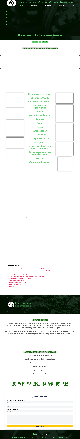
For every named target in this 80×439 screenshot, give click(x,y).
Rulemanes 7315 (12, 286)
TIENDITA (73, 5)
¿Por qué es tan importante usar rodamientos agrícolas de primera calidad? (27, 276)
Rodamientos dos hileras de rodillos (17, 272)
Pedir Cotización (40, 426)
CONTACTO (61, 5)
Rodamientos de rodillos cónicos (16, 280)
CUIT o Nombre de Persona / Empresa (16, 400)
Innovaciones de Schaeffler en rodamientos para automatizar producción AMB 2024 (29, 270)
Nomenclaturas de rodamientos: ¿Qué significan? (20, 278)
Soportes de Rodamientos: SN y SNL (17, 282)
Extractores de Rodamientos (15, 284)
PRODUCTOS (33, 5)
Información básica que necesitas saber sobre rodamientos (23, 274)
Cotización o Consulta (12, 414)
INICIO (22, 5)
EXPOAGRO (48, 5)
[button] (34, 5)
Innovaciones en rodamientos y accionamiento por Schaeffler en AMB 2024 (27, 268)
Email (8, 404)
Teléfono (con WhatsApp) (13, 409)
